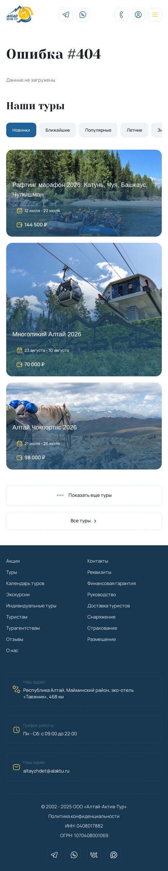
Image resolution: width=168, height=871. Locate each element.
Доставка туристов (108, 605)
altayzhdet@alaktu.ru (46, 771)
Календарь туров (25, 583)
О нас (12, 650)
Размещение (101, 639)
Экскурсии (18, 594)
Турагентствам (23, 628)
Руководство (101, 594)
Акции (13, 561)
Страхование (102, 628)
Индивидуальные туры (31, 605)
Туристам (16, 617)
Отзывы (14, 639)
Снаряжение (101, 617)
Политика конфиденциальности (84, 816)
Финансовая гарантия (111, 583)
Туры (11, 572)
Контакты (97, 561)
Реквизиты (99, 572)
